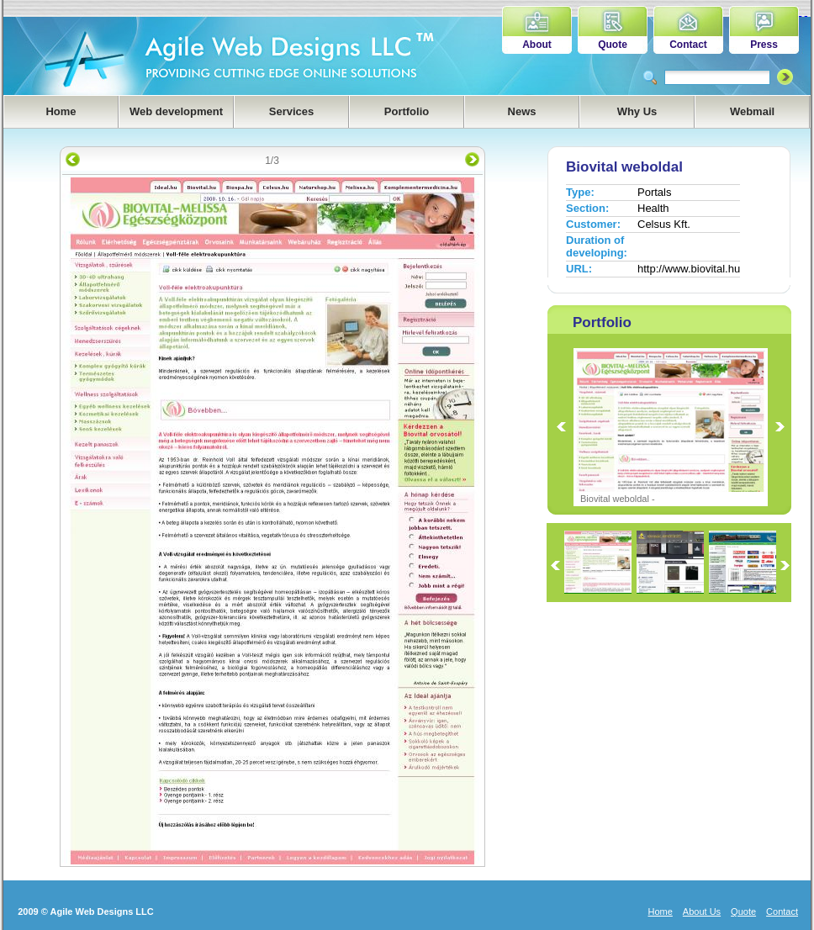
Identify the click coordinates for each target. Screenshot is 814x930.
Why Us (637, 111)
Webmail (752, 111)
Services (291, 111)
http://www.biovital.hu (688, 268)
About (537, 44)
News (522, 111)
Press (764, 44)
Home (60, 111)
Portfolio (406, 111)
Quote (612, 44)
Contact (688, 44)
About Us (702, 911)
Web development (176, 111)
